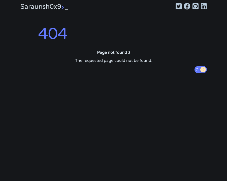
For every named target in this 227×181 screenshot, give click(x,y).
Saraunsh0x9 (44, 7)
